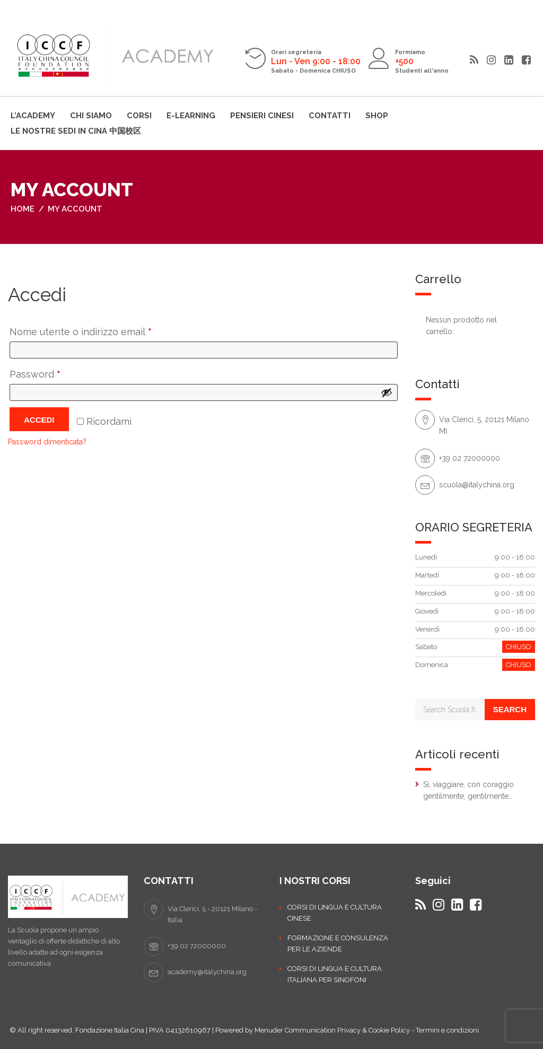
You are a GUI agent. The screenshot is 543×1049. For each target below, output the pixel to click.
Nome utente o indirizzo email (101, 329)
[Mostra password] (386, 392)
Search (510, 709)
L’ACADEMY (33, 115)
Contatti (330, 115)
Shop (376, 115)
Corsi (139, 115)
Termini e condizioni (447, 1030)
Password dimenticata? (47, 442)
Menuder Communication (295, 1030)
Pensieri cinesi (262, 115)
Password (56, 372)
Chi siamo (91, 115)
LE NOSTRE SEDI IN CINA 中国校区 (76, 131)
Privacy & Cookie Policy (373, 1030)
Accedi (39, 419)
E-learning (191, 115)
